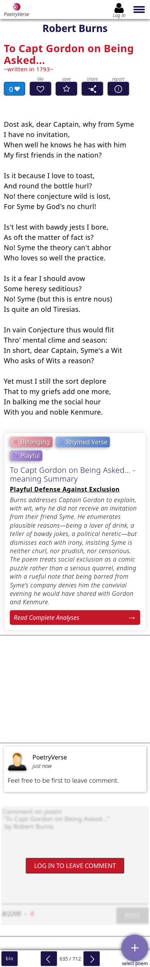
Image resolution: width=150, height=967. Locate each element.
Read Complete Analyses (46, 617)
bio (9, 958)
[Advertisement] (75, 689)
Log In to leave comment (75, 866)
